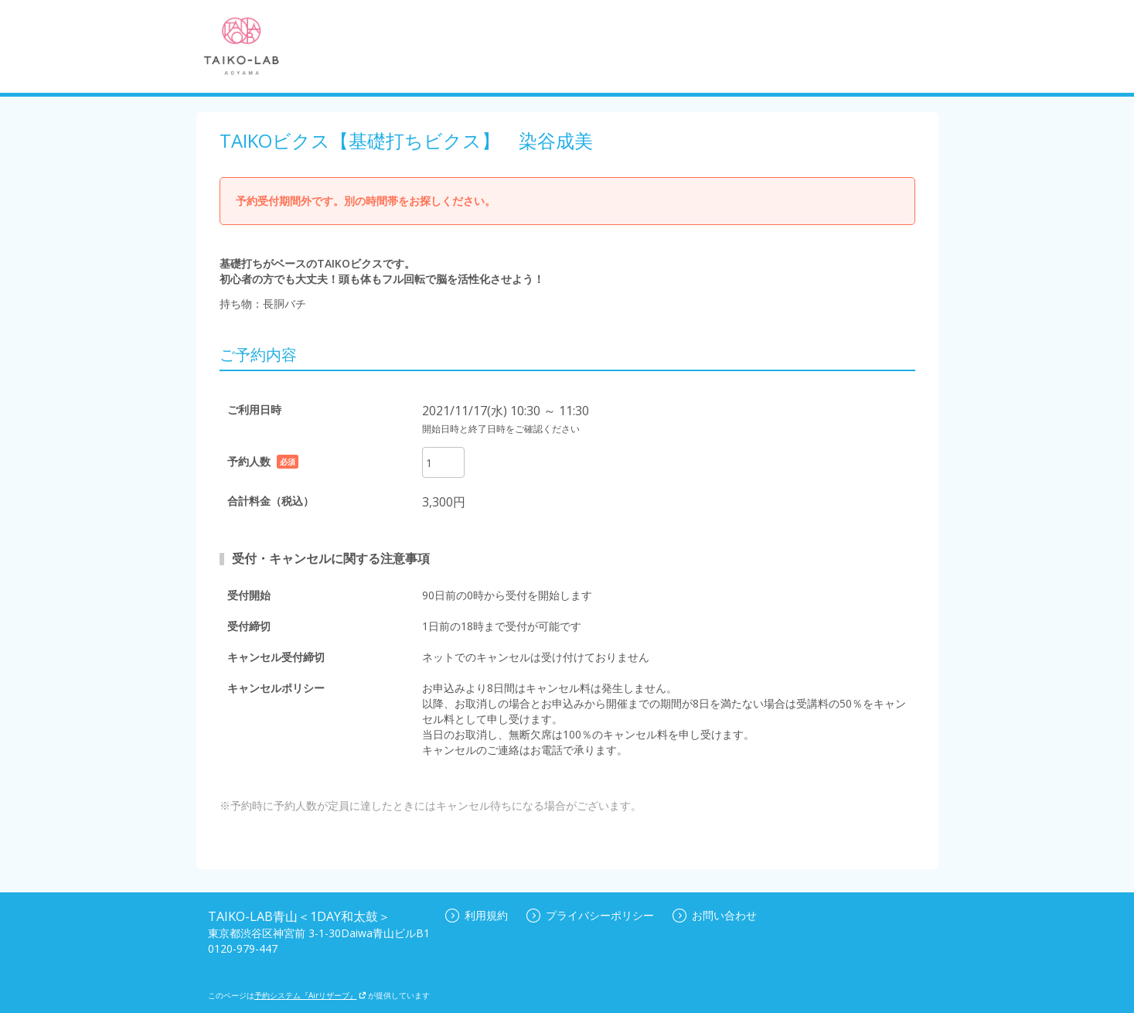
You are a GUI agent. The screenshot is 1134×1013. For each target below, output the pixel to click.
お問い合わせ (715, 915)
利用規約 (476, 915)
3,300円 (443, 501)
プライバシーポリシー (590, 915)
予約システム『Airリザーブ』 (310, 995)
